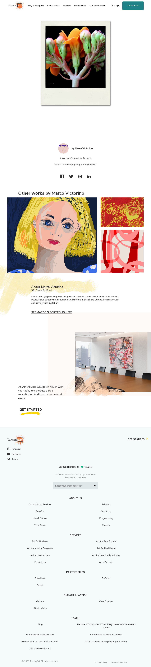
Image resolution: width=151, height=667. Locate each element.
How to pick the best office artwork (40, 641)
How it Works (40, 518)
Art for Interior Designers (40, 548)
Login (116, 5)
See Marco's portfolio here (51, 312)
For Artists (40, 562)
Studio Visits (40, 608)
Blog (40, 624)
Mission (106, 504)
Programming (106, 518)
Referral (106, 578)
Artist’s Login (106, 562)
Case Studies (106, 601)
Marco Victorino (84, 148)
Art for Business (40, 541)
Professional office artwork (40, 634)
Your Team (40, 525)
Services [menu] (67, 5)
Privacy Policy (101, 662)
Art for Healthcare (106, 548)
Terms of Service (119, 662)
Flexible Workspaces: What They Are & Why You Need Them (106, 626)
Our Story (106, 511)
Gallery (40, 601)
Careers (106, 525)
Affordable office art (40, 648)
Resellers (40, 578)
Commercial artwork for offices (106, 634)
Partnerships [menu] (80, 5)
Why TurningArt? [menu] (36, 5)
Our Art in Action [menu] (97, 5)
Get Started (133, 5)
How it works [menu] (53, 5)
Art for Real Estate (106, 541)
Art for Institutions (40, 555)
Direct (40, 585)
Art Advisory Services (40, 504)
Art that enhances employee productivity (106, 641)
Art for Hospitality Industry (106, 555)
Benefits (40, 511)
